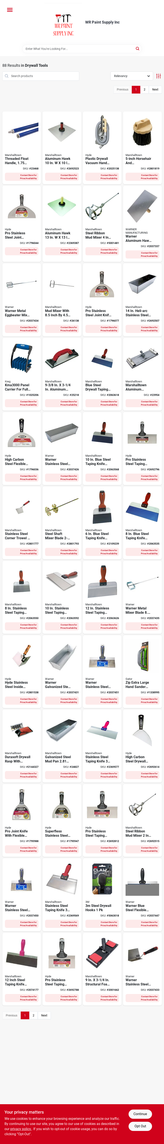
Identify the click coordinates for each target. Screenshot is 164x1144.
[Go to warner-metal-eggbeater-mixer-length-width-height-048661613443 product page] (21, 299)
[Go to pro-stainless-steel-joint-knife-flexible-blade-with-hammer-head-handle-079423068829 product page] (21, 224)
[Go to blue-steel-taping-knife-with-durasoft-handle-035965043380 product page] (102, 448)
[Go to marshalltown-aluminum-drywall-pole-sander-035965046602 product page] (142, 374)
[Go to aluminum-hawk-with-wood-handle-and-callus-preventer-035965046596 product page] (61, 224)
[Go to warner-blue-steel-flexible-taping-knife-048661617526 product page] (142, 894)
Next (155, 89)
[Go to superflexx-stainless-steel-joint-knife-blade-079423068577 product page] (61, 820)
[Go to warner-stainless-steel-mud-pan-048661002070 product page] (61, 448)
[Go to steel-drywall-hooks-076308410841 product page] (102, 894)
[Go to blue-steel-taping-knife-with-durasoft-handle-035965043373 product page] (142, 523)
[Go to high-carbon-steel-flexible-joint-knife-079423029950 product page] (21, 448)
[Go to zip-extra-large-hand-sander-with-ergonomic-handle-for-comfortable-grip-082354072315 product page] (142, 671)
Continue (140, 1114)
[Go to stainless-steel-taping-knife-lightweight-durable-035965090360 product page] (61, 894)
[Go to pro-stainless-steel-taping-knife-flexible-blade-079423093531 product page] (61, 969)
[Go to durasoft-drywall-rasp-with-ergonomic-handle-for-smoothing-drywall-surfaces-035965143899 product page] (21, 746)
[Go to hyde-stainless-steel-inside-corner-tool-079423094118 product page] (21, 671)
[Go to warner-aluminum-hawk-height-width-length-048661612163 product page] (142, 224)
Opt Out (140, 1126)
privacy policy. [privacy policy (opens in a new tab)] (21, 1129)
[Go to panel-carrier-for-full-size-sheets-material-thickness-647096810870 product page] (21, 374)
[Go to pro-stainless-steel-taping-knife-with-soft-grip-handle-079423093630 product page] (102, 820)
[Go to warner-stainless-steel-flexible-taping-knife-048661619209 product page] (102, 671)
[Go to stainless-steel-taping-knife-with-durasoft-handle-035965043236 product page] (61, 597)
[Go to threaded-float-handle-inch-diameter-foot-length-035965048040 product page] (21, 147)
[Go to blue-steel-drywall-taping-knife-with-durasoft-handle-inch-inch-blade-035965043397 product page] (102, 374)
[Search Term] (82, 49)
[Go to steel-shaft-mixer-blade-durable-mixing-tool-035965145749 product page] (61, 523)
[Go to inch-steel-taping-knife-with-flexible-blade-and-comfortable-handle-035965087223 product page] (21, 969)
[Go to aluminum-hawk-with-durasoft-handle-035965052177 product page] (61, 147)
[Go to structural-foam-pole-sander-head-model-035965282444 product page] (102, 969)
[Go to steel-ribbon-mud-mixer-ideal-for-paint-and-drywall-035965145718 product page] (142, 820)
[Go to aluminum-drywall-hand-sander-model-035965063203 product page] (61, 374)
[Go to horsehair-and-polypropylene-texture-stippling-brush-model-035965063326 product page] (142, 147)
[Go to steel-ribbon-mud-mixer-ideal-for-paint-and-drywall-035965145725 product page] (102, 224)
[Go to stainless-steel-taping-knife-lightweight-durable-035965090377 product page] (102, 746)
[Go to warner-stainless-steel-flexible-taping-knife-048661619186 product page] (21, 894)
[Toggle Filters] (158, 76)
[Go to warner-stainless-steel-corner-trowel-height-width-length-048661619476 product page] (142, 969)
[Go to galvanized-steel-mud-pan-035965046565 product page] (61, 746)
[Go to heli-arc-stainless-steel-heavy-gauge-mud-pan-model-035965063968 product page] (142, 299)
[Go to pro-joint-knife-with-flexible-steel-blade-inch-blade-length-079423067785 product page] (21, 820)
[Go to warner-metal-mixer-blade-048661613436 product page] (142, 597)
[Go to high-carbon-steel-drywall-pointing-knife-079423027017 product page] (142, 746)
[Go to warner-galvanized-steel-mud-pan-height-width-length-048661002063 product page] (61, 671)
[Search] (138, 48)
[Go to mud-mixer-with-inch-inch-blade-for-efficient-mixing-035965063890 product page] (61, 299)
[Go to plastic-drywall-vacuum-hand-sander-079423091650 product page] (102, 147)
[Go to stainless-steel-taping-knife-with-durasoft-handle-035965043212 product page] (21, 597)
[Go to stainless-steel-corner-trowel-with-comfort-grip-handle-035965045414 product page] (21, 523)
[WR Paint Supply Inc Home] (63, 22)
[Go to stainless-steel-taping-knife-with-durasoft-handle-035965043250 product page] (102, 597)
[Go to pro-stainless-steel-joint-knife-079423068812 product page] (102, 299)
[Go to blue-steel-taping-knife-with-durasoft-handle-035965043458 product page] (102, 523)
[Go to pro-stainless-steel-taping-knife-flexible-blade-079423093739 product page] (142, 448)
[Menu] (10, 10)
